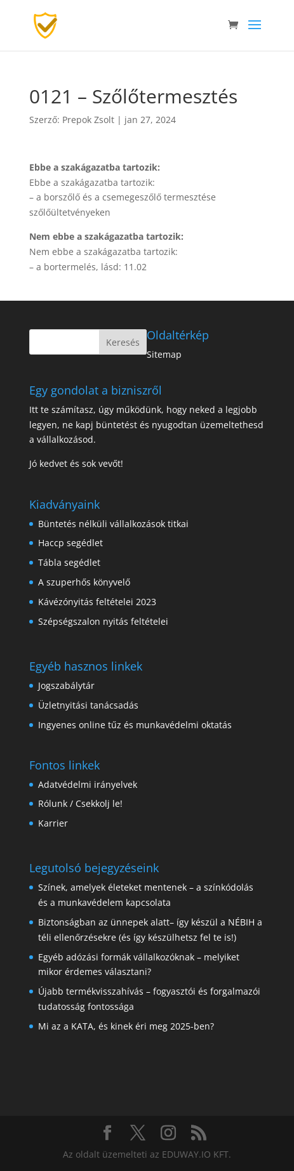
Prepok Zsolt (88, 120)
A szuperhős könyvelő (84, 582)
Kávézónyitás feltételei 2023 (97, 602)
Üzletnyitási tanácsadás (88, 705)
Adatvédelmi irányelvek (87, 784)
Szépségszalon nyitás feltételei (103, 621)
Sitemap (164, 354)
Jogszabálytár (66, 685)
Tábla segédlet (69, 562)
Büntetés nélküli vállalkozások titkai (113, 524)
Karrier (53, 823)
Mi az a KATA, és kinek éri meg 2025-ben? (126, 1026)
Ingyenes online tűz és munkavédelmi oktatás (135, 725)
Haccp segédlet (70, 543)
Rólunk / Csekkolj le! (80, 803)
